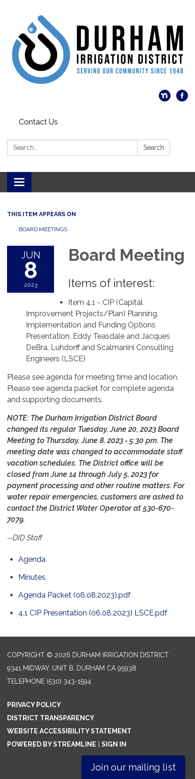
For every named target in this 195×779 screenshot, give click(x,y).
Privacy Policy (34, 705)
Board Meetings (43, 229)
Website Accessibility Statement (69, 731)
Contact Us (38, 121)
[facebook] (182, 98)
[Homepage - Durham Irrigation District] (97, 49)
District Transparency (50, 718)
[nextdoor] (165, 98)
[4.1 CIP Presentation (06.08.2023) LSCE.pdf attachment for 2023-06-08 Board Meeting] (92, 612)
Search (153, 147)
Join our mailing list (133, 767)
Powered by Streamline (51, 744)
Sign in (113, 744)
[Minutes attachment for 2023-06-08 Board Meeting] (32, 577)
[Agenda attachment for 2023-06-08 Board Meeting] (32, 559)
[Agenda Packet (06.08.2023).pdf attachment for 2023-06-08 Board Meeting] (74, 595)
